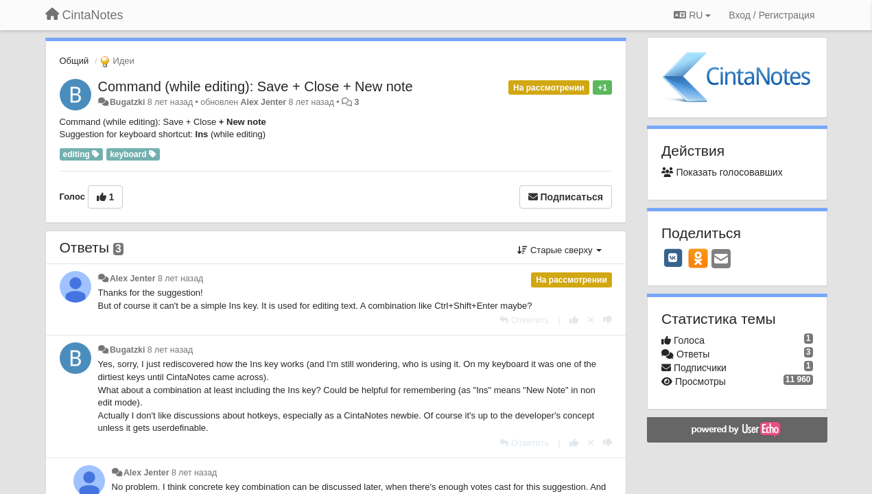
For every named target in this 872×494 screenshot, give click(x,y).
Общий (74, 61)
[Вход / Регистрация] (771, 15)
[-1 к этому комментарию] (607, 320)
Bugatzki (127, 102)
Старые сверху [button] (559, 250)
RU (692, 15)
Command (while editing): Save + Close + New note (255, 86)
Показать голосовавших (722, 172)
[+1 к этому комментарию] (573, 320)
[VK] (673, 258)
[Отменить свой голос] (590, 320)
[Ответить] (524, 320)
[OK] (698, 258)
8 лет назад (180, 278)
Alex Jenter (264, 102)
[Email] (721, 260)
